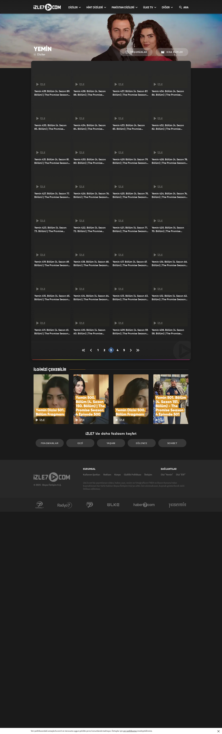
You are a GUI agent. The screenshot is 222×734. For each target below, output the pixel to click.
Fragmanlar (136, 52)
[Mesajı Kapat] (218, 731)
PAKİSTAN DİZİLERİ (125, 7)
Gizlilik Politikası (132, 474)
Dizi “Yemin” (167, 474)
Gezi (80, 443)
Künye (117, 474)
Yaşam (111, 443)
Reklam (107, 474)
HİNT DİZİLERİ (96, 7)
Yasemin (178, 504)
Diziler (39, 54)
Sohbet (172, 443)
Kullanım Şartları (91, 474)
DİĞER (167, 7)
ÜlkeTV (113, 504)
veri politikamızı (130, 731)
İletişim (148, 474)
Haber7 (144, 504)
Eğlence (141, 443)
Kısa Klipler (172, 52)
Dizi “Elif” (180, 474)
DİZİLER (74, 7)
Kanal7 (39, 504)
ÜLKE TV (149, 7)
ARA (183, 7)
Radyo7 (64, 504)
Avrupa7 (89, 504)
